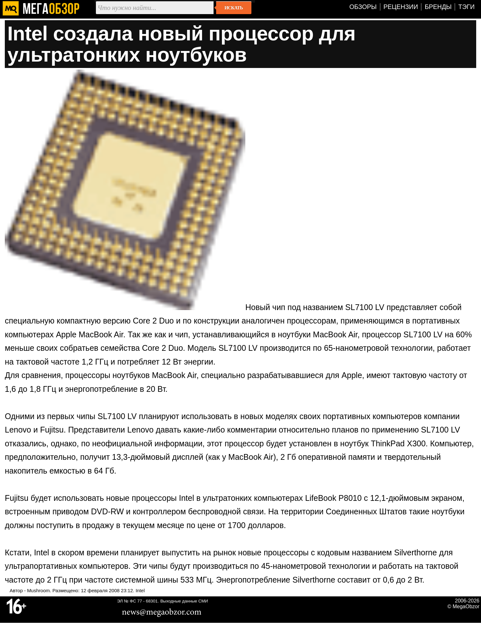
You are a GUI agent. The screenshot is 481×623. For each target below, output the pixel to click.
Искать (233, 7)
